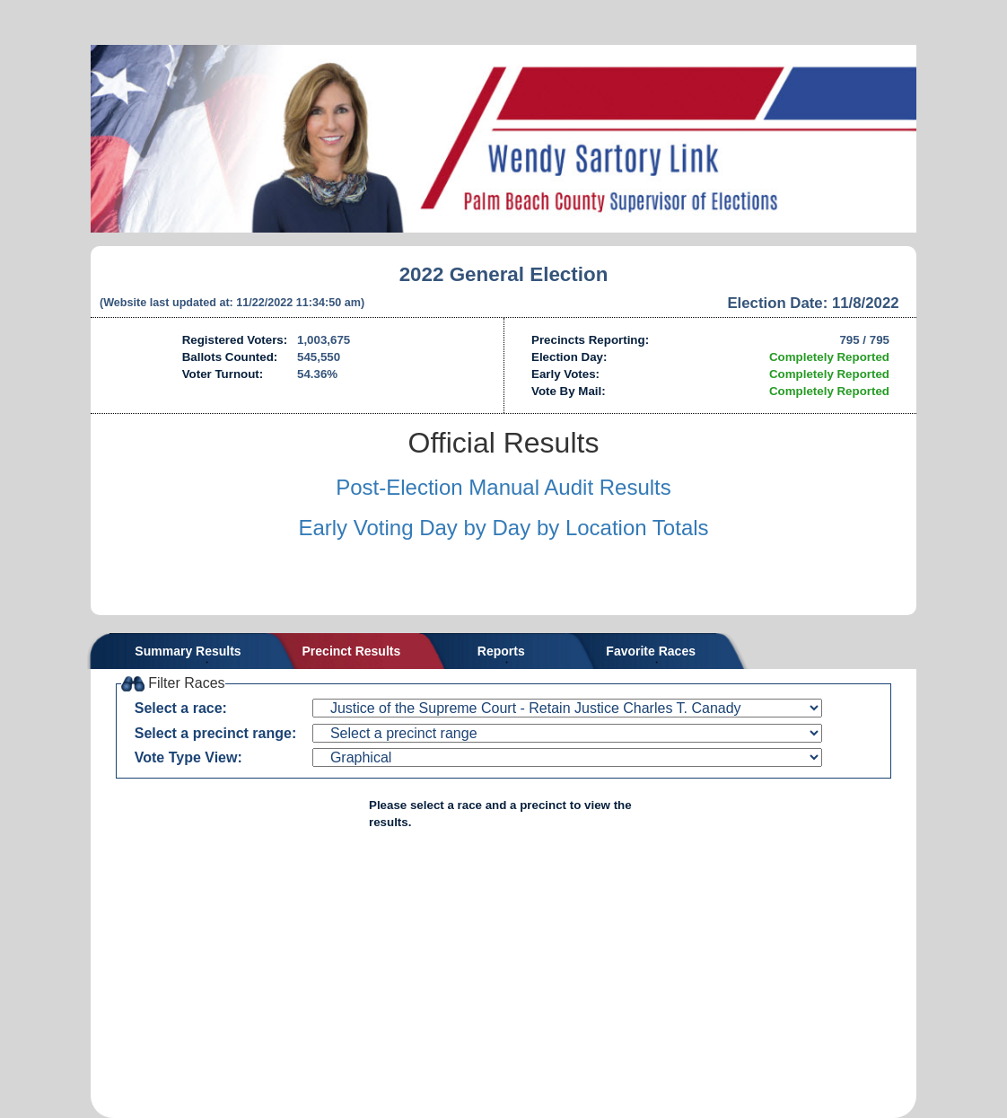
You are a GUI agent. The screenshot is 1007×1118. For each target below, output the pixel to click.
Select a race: (181, 708)
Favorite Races (651, 651)
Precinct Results (351, 651)
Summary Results (188, 651)
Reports (501, 651)
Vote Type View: (188, 757)
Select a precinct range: (216, 733)
